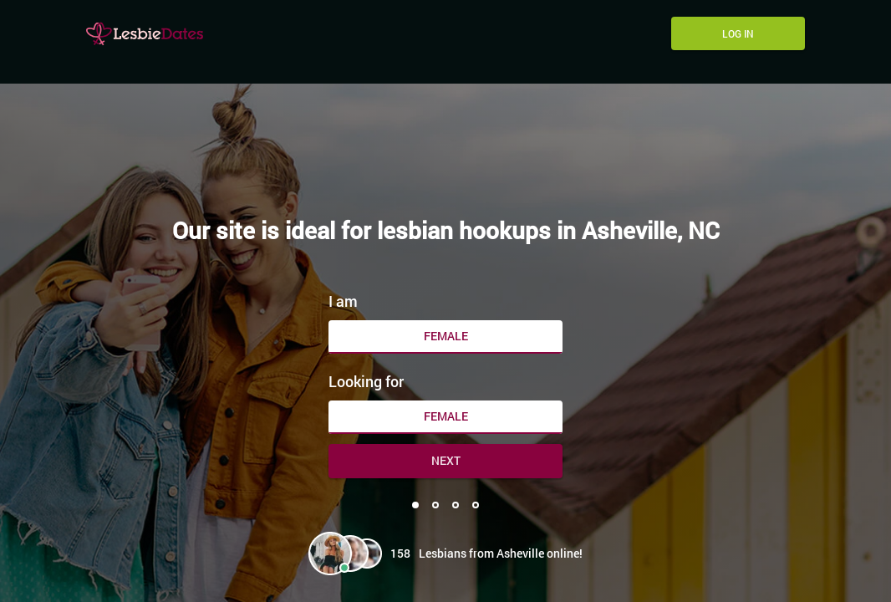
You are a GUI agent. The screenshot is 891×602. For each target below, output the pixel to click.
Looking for (366, 381)
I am (343, 301)
